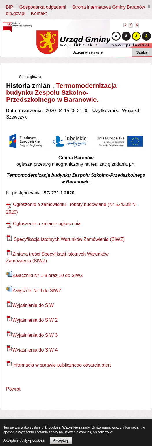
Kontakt (39, 13)
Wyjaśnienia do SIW (30, 305)
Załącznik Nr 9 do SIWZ (33, 290)
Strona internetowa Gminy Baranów (108, 7)
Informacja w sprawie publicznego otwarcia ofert (58, 365)
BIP (9, 7)
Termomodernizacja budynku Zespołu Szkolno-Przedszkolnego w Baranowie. (61, 92)
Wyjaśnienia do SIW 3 (32, 335)
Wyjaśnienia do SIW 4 (32, 349)
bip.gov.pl (15, 13)
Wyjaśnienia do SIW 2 (32, 320)
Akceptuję (60, 440)
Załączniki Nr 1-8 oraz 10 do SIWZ (44, 275)
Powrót (13, 389)
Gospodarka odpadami (42, 7)
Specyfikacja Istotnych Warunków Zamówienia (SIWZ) (65, 239)
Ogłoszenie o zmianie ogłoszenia (43, 223)
